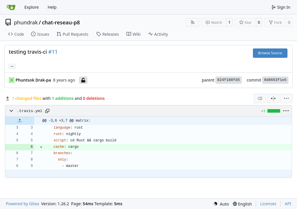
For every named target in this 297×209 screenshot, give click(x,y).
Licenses (268, 203)
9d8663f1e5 (275, 80)
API (288, 203)
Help (52, 7)
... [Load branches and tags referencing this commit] (12, 66)
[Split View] (273, 98)
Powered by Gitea (22, 203)
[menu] (286, 98)
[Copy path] (47, 111)
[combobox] (260, 98)
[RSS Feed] (192, 22)
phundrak (26, 22)
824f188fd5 (228, 80)
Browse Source (270, 53)
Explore (31, 7)
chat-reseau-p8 (61, 22)
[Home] (11, 7)
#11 (53, 51)
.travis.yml (29, 111)
